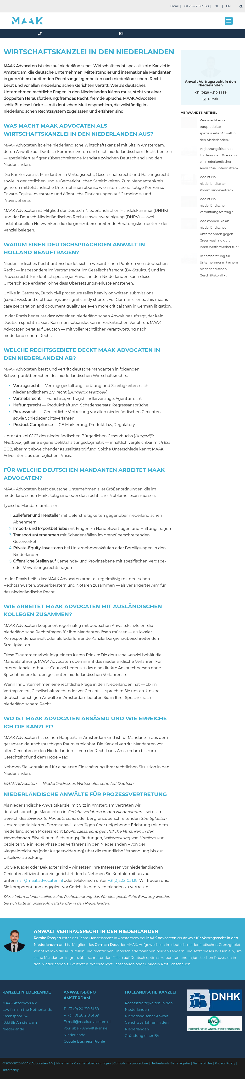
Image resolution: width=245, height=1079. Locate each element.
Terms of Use (202, 1063)
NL (216, 6)
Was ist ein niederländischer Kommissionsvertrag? (216, 183)
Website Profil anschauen (113, 964)
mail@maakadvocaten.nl (39, 880)
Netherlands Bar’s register (170, 1063)
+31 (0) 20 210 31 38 (83, 1009)
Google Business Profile (84, 1041)
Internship (11, 1070)
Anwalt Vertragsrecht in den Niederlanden (210, 83)
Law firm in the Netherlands (27, 1009)
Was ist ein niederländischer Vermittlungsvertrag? (216, 205)
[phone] (41, 33)
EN (228, 6)
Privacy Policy (225, 1063)
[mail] (122, 33)
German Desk (107, 945)
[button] (229, 21)
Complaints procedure (130, 1063)
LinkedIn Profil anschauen (167, 964)
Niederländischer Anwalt (146, 1016)
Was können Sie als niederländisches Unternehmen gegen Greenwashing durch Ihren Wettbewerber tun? (219, 234)
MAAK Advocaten (161, 938)
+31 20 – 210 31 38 (196, 6)
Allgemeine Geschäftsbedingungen (83, 1063)
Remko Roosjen (47, 938)
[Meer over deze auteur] (210, 66)
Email (174, 6)
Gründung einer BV (142, 1036)
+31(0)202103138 (123, 880)
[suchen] (241, 6)
